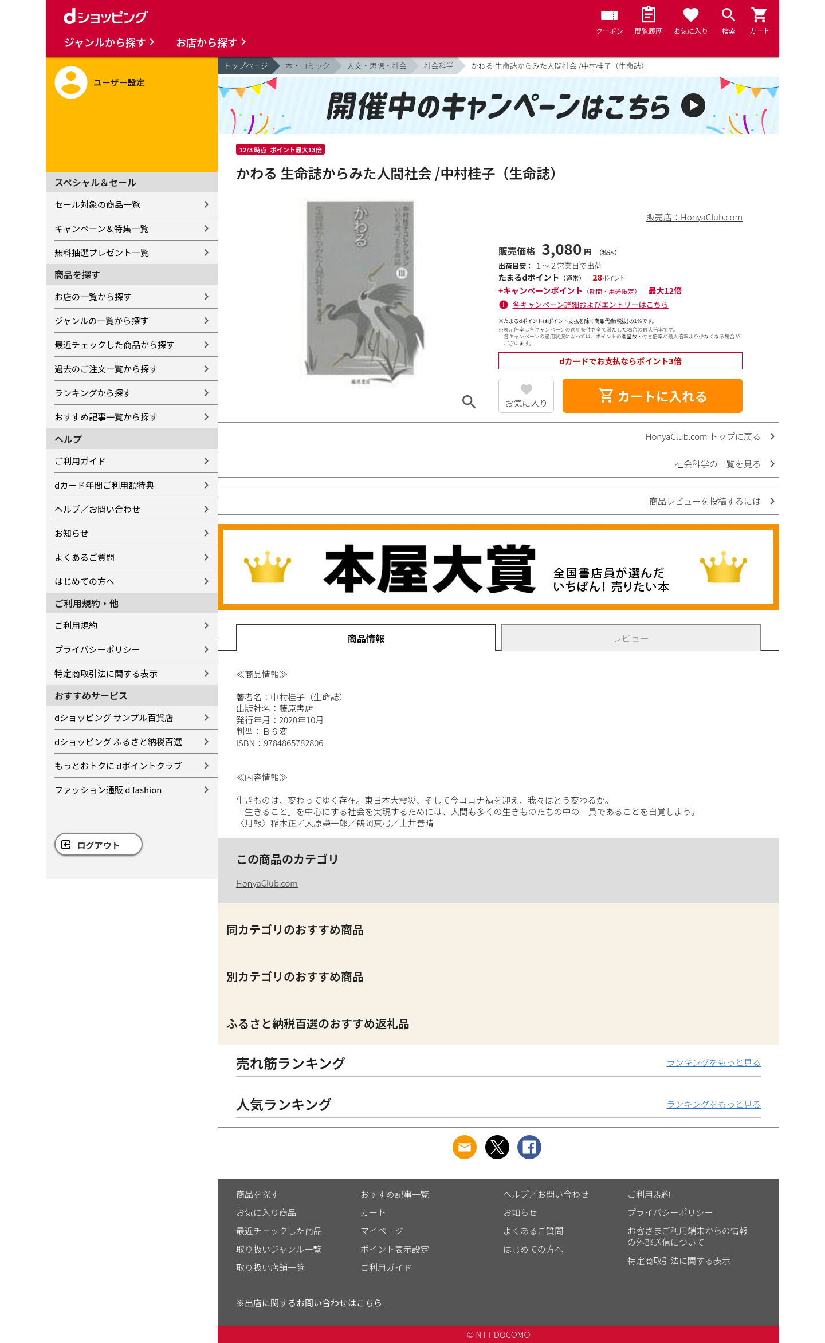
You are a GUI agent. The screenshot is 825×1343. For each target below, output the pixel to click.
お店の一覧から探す (93, 296)
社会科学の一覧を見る (718, 463)
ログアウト (98, 845)
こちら (369, 1303)
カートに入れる (653, 395)
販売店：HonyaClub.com (694, 217)
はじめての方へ (84, 581)
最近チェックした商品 (279, 1230)
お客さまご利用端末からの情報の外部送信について (687, 1236)
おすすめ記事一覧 (394, 1194)
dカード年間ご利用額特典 (104, 485)
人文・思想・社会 (377, 65)
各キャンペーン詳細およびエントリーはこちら (591, 304)
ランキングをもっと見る (713, 1062)
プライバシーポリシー (97, 649)
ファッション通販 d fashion (108, 789)
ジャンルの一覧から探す (101, 320)
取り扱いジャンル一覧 (278, 1249)
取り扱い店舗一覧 (270, 1267)
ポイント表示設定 (394, 1249)
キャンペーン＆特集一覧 (101, 228)
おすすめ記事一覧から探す (106, 417)
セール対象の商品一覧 (97, 204)
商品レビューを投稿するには (705, 501)
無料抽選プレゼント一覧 (101, 252)
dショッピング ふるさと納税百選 (118, 741)
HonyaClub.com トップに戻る (703, 436)
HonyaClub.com (267, 883)
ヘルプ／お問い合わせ (97, 509)
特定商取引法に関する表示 (106, 673)
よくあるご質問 (84, 557)
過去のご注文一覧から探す (106, 369)
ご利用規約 (75, 625)
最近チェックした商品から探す (114, 344)
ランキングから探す (93, 393)
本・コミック (307, 65)
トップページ (245, 65)
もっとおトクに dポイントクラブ (118, 765)
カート (373, 1212)
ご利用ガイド (80, 461)
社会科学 (439, 65)
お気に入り (526, 403)
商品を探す (257, 1194)
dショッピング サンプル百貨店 (113, 717)
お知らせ (71, 533)
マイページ (381, 1230)
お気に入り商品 (266, 1212)
